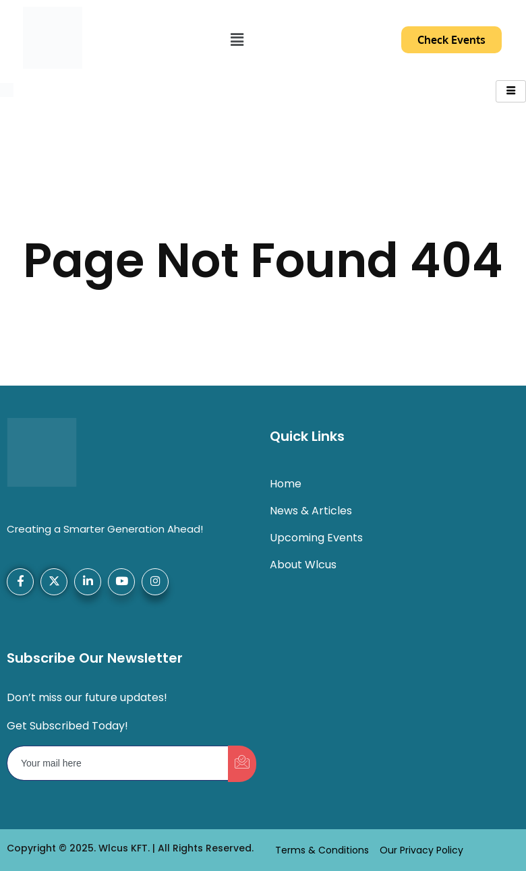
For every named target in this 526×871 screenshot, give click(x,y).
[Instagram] (155, 581)
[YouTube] (121, 581)
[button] (236, 40)
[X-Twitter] (53, 581)
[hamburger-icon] (511, 91)
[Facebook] (20, 581)
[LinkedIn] (87, 581)
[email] (118, 763)
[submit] (242, 764)
